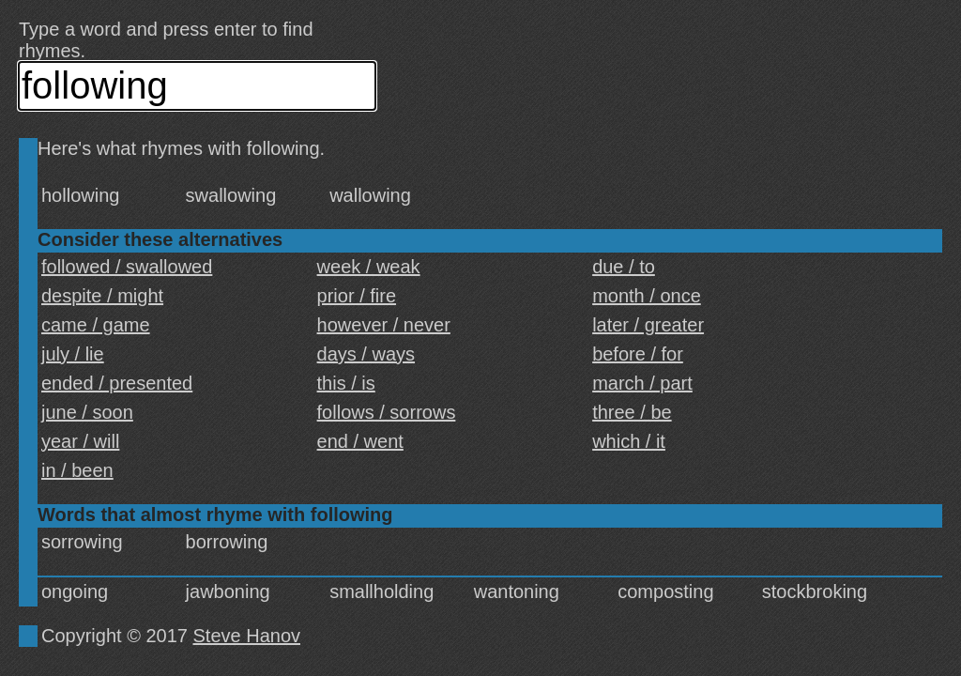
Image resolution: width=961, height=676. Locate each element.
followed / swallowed (126, 266)
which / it (628, 441)
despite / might (102, 295)
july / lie (72, 354)
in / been (77, 470)
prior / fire (356, 295)
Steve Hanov (247, 635)
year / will (80, 441)
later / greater (648, 325)
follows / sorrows (386, 412)
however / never (383, 325)
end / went (360, 441)
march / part (642, 383)
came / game (95, 325)
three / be (632, 412)
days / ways (366, 354)
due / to (623, 266)
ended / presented (116, 383)
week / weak (368, 266)
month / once (646, 295)
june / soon (87, 412)
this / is (346, 383)
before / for (637, 354)
